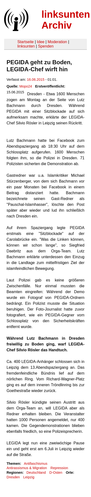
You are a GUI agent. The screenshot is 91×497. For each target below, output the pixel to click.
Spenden (45, 46)
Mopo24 (25, 86)
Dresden (13, 477)
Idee (40, 42)
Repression (59, 468)
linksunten (26, 46)
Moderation (57, 42)
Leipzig (28, 477)
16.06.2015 (35, 79)
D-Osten (55, 472)
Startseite (25, 42)
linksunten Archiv (65, 20)
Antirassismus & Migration (27, 468)
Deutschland (36, 472)
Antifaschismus (35, 463)
